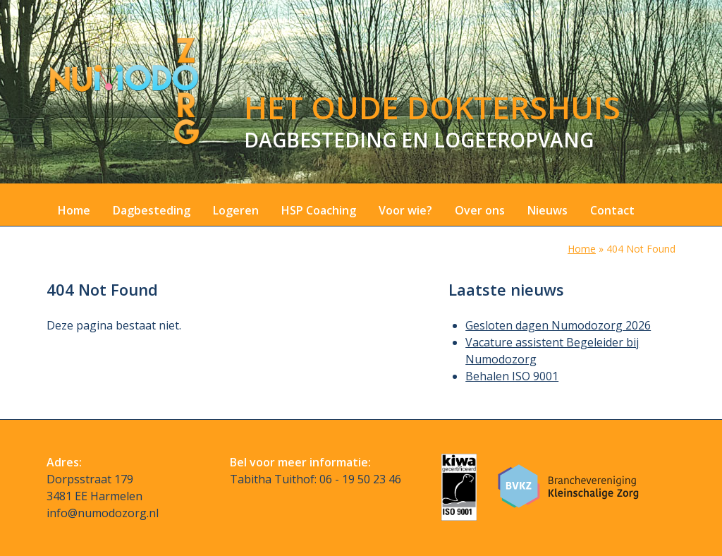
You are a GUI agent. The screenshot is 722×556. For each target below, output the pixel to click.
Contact (612, 210)
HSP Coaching (318, 210)
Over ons (480, 210)
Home (74, 210)
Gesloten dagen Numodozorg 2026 (558, 325)
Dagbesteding (151, 210)
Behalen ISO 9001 (511, 376)
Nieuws (547, 210)
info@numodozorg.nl (103, 513)
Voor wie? (405, 210)
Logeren (236, 210)
